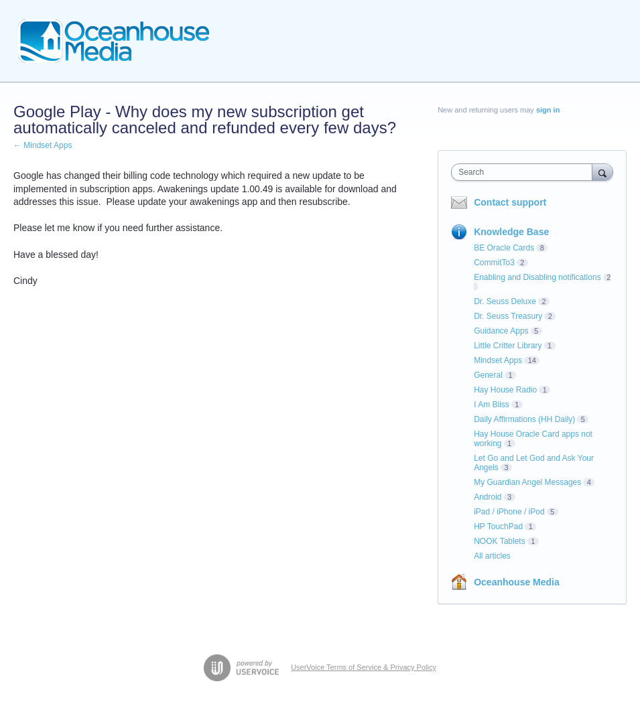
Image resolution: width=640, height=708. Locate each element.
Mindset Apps (498, 360)
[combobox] (524, 172)
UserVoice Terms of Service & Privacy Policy (363, 667)
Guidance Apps (501, 331)
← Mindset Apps (42, 145)
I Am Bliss (491, 404)
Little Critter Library (507, 345)
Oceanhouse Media (517, 582)
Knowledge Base (511, 231)
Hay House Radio (505, 390)
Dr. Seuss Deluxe (505, 301)
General (488, 375)
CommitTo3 (494, 262)
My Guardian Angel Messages (527, 482)
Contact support (510, 202)
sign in (548, 110)
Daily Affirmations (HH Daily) (524, 419)
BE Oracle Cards (504, 248)
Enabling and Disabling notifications (537, 277)
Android (487, 497)
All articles (492, 556)
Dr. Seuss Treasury (508, 316)
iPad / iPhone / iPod (509, 511)
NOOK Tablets (499, 541)
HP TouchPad (498, 526)
